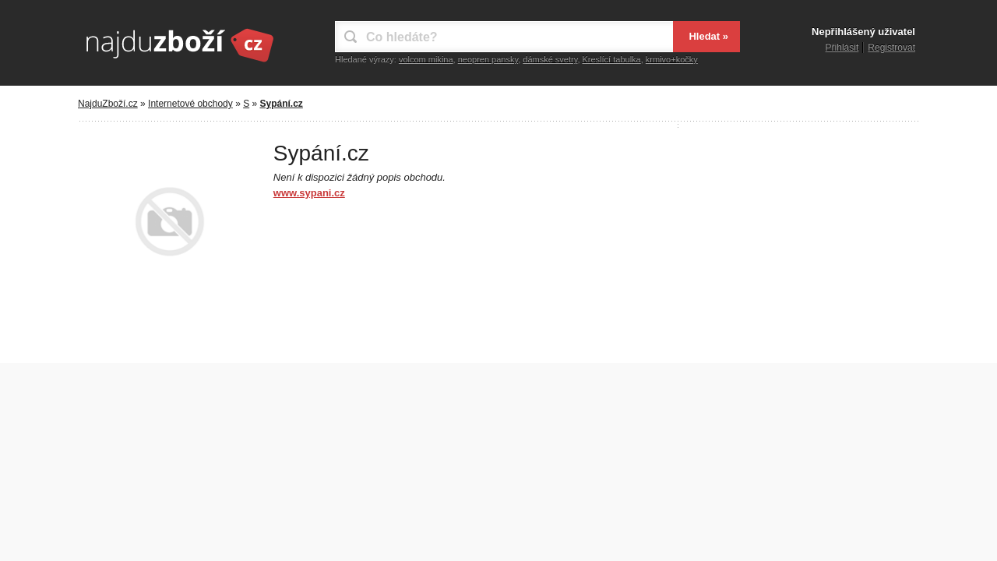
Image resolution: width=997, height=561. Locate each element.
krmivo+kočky (672, 59)
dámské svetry (550, 59)
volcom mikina (426, 59)
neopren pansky (488, 59)
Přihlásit (842, 47)
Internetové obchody (190, 103)
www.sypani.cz (309, 193)
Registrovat (891, 47)
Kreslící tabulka (612, 59)
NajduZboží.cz (108, 103)
